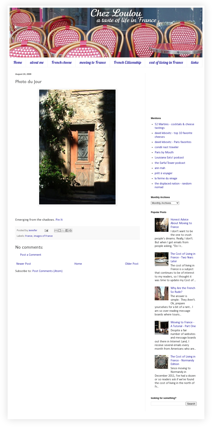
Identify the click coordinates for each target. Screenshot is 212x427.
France (28, 236)
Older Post (131, 263)
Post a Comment (30, 254)
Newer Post (23, 263)
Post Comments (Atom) (47, 271)
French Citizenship (127, 62)
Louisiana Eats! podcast (169, 157)
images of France (43, 236)
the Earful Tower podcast (170, 163)
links (194, 62)
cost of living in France (166, 62)
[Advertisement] (174, 92)
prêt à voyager (163, 173)
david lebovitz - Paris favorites (173, 142)
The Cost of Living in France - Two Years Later (183, 257)
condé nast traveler (167, 147)
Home (17, 62)
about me (37, 62)
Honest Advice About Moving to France (181, 223)
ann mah (160, 168)
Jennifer (33, 230)
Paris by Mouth (164, 152)
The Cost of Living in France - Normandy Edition (183, 360)
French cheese (62, 62)
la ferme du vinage (166, 178)
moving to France (93, 62)
